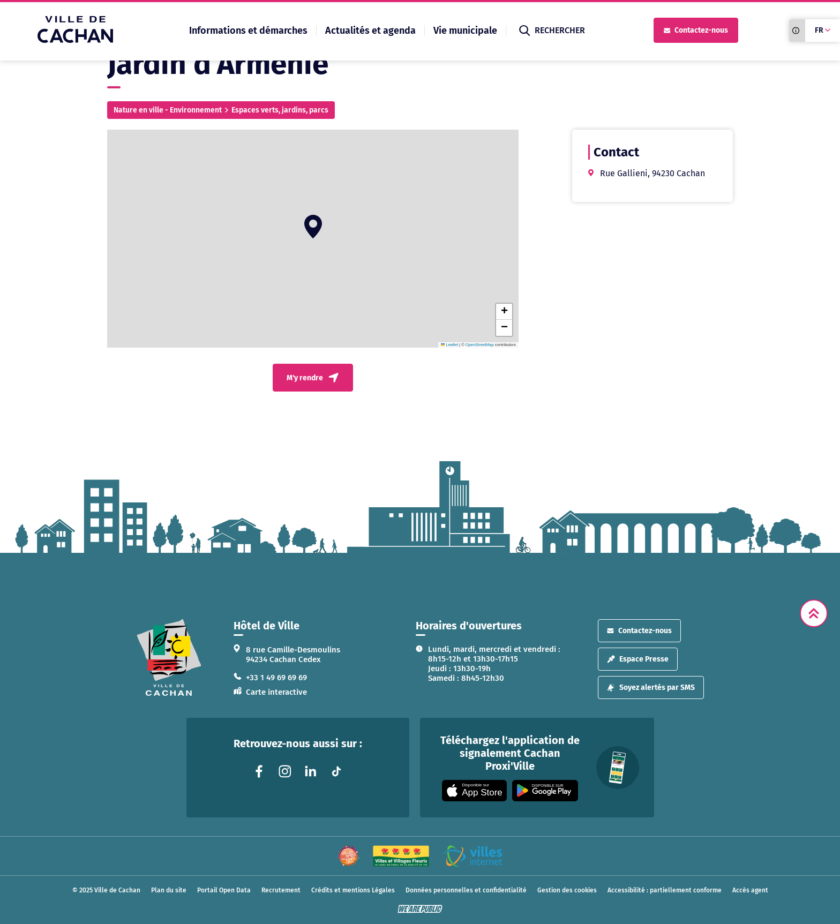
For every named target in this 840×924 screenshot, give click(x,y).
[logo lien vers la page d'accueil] (169, 657)
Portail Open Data (224, 890)
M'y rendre (313, 378)
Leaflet (449, 344)
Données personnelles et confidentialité (466, 890)
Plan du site (168, 890)
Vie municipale (465, 30)
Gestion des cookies (567, 890)
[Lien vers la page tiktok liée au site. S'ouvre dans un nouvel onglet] (336, 771)
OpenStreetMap (480, 344)
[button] (313, 226)
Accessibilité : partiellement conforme (665, 890)
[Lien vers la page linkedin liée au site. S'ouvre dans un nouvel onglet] (311, 771)
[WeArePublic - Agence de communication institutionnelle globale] (420, 909)
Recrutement (281, 890)
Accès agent (750, 890)
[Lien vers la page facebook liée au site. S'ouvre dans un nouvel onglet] (259, 771)
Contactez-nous (696, 30)
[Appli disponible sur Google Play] (545, 790)
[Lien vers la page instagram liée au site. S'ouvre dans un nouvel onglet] (285, 771)
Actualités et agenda (370, 30)
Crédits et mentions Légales (353, 890)
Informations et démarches (248, 30)
